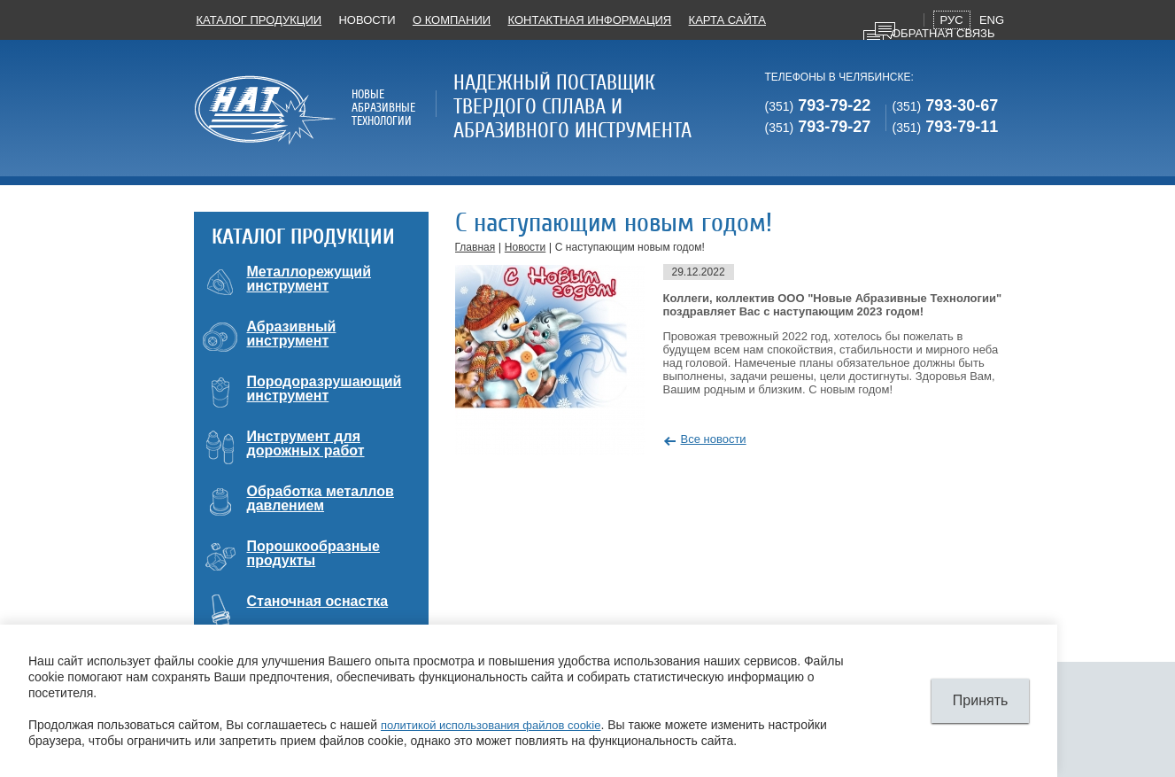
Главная (475, 247)
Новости (366, 20)
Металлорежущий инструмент (309, 278)
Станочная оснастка (318, 601)
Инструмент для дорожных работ (306, 443)
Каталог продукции (259, 20)
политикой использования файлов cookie (490, 725)
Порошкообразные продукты (313, 553)
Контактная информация (589, 20)
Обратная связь (943, 33)
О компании (452, 20)
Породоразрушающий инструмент (324, 388)
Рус (951, 20)
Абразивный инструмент (291, 333)
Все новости (713, 439)
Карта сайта (727, 20)
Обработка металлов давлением (320, 498)
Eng (991, 20)
